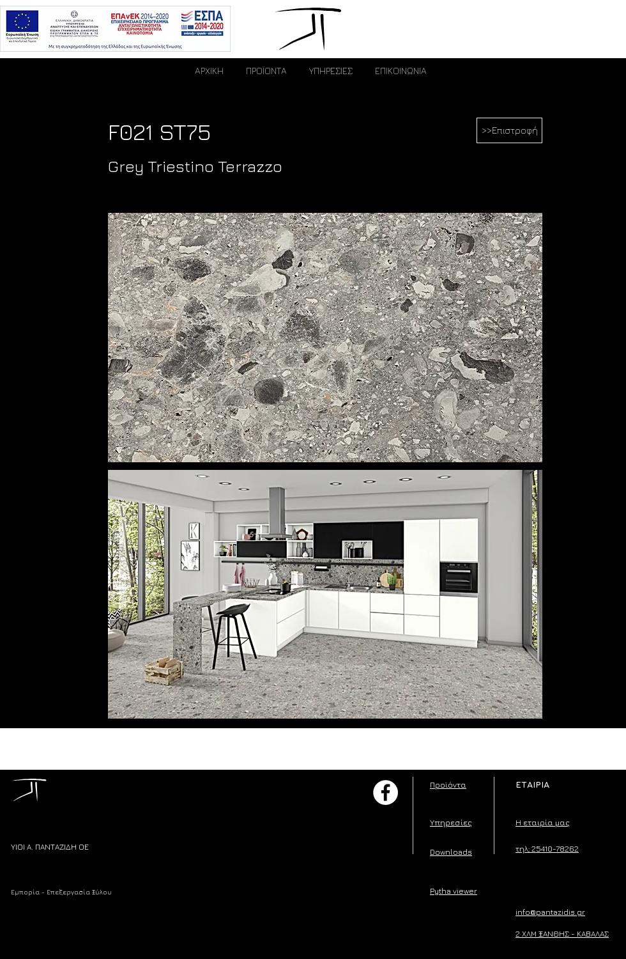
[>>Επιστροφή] (509, 130)
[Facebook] (385, 792)
